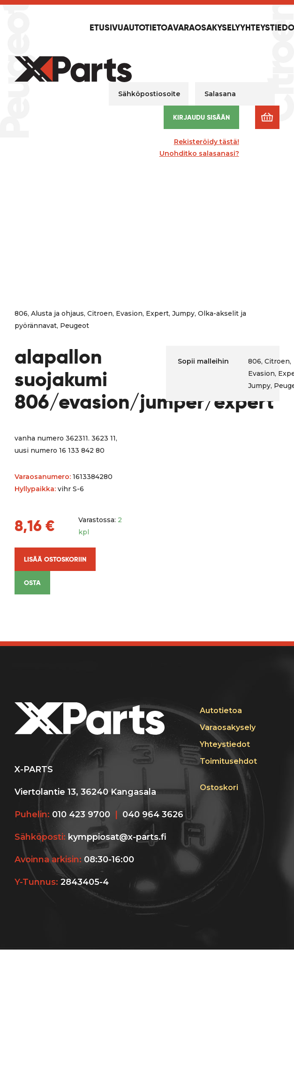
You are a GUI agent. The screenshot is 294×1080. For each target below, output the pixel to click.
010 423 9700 (81, 814)
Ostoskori (219, 787)
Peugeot (74, 325)
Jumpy (183, 313)
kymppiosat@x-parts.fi (117, 837)
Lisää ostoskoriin (55, 559)
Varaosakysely (206, 28)
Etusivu (106, 28)
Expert (157, 313)
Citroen (100, 313)
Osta (32, 582)
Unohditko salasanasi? (199, 153)
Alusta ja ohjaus (57, 313)
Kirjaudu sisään (201, 117)
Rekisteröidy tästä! (206, 141)
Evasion (129, 313)
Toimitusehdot (228, 761)
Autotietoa (148, 28)
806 (21, 313)
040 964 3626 (152, 814)
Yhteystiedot (225, 744)
